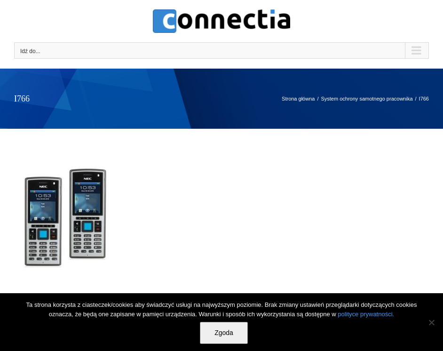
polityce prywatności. (366, 314)
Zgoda (223, 332)
